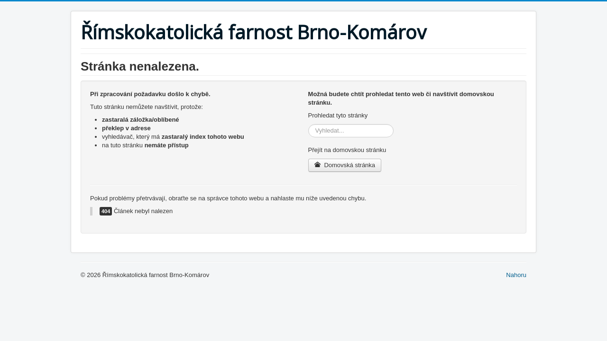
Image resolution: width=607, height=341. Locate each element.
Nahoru (516, 274)
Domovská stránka (345, 165)
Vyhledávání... (308, 124)
